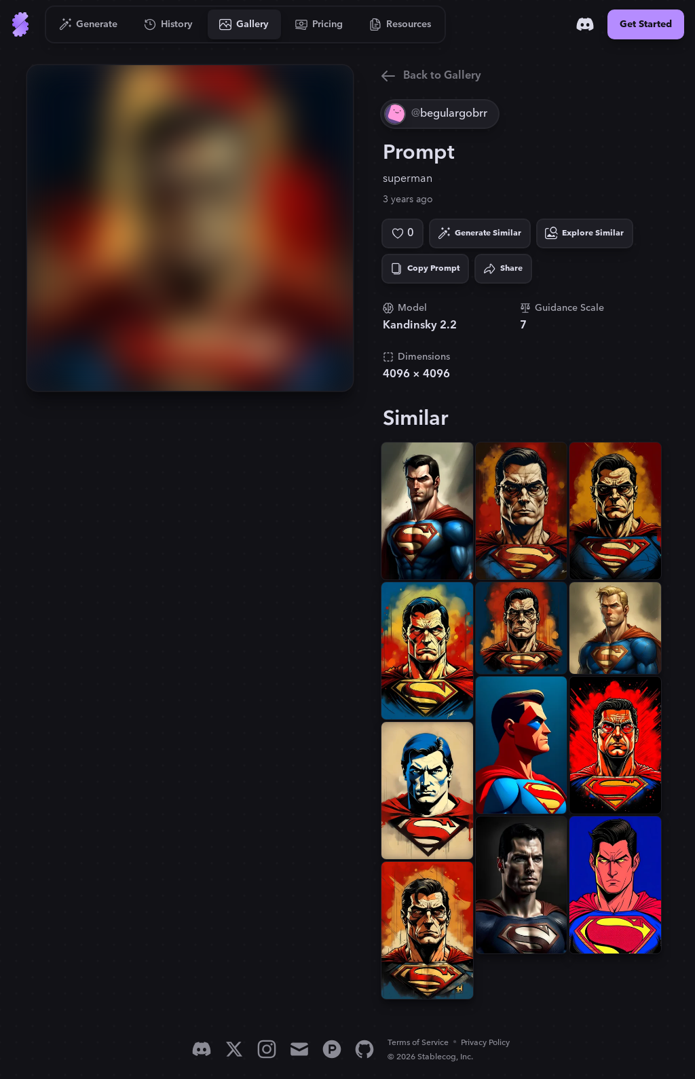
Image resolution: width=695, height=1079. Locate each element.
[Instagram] (266, 1049)
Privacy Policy (485, 1042)
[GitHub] (364, 1049)
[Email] (299, 1049)
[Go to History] (168, 24)
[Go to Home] (20, 24)
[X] (234, 1049)
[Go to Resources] (400, 24)
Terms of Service (418, 1042)
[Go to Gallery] (244, 24)
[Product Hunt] (332, 1049)
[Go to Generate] (88, 24)
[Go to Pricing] (319, 24)
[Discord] (585, 24)
